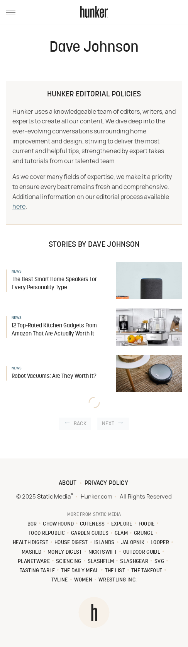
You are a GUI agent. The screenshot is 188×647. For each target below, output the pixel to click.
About (68, 483)
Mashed (31, 552)
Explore (121, 524)
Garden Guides (89, 533)
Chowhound (58, 524)
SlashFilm (101, 561)
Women (83, 580)
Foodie (147, 524)
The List (115, 571)
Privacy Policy (106, 483)
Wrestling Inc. (117, 580)
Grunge (143, 533)
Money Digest (64, 552)
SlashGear (134, 561)
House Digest (71, 543)
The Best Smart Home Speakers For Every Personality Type (54, 284)
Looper (160, 543)
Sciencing (68, 561)
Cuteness (92, 524)
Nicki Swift (102, 552)
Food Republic (47, 533)
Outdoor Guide (141, 552)
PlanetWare (34, 561)
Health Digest (30, 543)
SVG (159, 561)
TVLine (59, 580)
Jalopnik (132, 543)
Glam (121, 533)
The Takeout (146, 571)
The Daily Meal (79, 571)
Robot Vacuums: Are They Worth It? (54, 376)
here (18, 207)
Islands (104, 543)
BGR (32, 524)
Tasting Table (37, 571)
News (17, 272)
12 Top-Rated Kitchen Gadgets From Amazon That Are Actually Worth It (54, 330)
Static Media (54, 497)
